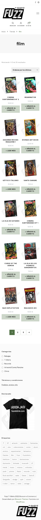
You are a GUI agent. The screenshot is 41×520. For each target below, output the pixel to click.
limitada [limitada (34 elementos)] (16, 463)
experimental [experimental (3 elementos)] (15, 451)
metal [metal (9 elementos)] (5, 467)
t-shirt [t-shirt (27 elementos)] (5, 484)
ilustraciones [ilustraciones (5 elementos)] (24, 459)
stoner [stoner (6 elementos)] (28, 479)
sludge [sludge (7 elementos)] (15, 479)
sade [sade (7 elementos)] (17, 476)
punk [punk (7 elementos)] (4, 471)
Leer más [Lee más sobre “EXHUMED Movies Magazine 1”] (11, 151)
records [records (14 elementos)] (27, 471)
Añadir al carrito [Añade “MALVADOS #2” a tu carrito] (31, 318)
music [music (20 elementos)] (12, 467)
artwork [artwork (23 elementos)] (14, 443)
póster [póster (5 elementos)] (11, 471)
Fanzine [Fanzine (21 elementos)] (5, 455)
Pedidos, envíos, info (10, 385)
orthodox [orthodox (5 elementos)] (28, 467)
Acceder (20, 24)
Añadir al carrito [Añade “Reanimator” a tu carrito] (31, 107)
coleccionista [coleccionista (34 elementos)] (18, 447)
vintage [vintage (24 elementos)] (26, 484)
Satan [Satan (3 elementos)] (24, 476)
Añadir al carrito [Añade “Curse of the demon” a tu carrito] (11, 275)
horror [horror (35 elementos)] (14, 459)
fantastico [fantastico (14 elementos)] (27, 451)
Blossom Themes (21, 499)
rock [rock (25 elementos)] (34, 471)
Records (7, 363)
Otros (6, 371)
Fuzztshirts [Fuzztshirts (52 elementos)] (27, 455)
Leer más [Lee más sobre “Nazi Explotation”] (11, 317)
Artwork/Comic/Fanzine (13, 367)
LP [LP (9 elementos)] (32, 463)
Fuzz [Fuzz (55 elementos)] (18, 455)
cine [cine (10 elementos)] (9, 447)
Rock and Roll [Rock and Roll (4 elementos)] (7, 476)
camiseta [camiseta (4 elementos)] (23, 443)
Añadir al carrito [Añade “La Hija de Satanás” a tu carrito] (11, 231)
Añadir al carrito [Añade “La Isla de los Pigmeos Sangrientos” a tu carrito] (31, 277)
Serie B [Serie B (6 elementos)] (31, 476)
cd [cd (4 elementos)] (4, 447)
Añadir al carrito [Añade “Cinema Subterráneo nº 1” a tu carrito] (31, 233)
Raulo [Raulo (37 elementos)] (19, 471)
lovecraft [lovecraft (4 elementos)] (25, 463)
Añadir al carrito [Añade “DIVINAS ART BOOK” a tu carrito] (31, 150)
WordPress (20, 502)
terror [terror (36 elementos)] (12, 484)
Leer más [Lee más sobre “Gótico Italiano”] (11, 189)
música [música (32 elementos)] (19, 467)
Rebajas (7, 356)
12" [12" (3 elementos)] (8, 443)
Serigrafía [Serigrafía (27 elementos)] (6, 479)
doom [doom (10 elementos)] (36, 447)
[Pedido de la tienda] (25, 70)
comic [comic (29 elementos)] (28, 447)
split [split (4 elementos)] (21, 479)
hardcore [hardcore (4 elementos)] (6, 459)
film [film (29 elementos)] (12, 455)
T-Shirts (7, 360)
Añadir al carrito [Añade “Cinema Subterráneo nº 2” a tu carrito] (11, 109)
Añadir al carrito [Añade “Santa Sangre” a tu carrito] (31, 190)
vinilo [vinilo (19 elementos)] (19, 484)
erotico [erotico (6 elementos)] (5, 451)
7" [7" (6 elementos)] (3, 443)
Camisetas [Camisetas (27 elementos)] (34, 443)
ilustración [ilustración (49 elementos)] (6, 463)
